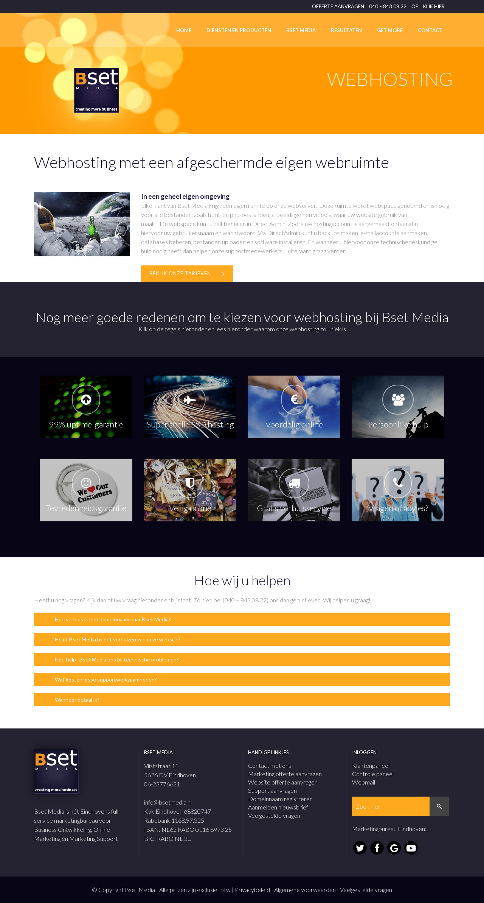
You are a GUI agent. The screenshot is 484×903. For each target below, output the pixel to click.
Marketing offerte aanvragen (285, 773)
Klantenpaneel (370, 765)
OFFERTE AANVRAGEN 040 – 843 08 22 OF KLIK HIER (378, 6)
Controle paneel (373, 773)
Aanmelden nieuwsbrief (278, 807)
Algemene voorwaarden (305, 889)
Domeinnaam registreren (280, 798)
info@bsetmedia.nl (168, 802)
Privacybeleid (252, 889)
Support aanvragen (272, 790)
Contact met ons (269, 765)
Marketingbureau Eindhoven (388, 828)
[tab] (242, 619)
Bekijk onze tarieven (187, 273)
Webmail (363, 782)
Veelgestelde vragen (274, 815)
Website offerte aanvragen (283, 782)
